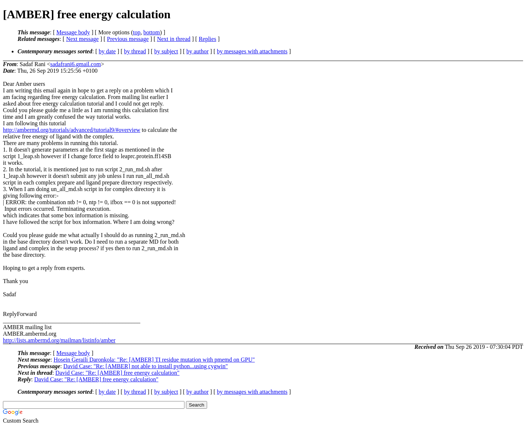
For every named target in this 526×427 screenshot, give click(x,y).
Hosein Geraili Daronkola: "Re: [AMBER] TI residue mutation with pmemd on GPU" (154, 360)
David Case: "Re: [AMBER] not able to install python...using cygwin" (145, 366)
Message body (73, 32)
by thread (135, 51)
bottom (151, 32)
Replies (207, 39)
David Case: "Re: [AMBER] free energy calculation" (118, 373)
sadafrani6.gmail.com (75, 64)
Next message (82, 39)
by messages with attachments (252, 51)
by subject (166, 51)
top (136, 32)
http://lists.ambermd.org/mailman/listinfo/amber (59, 340)
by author (197, 51)
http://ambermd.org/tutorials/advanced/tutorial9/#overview (71, 130)
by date (107, 51)
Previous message (128, 39)
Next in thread (174, 39)
